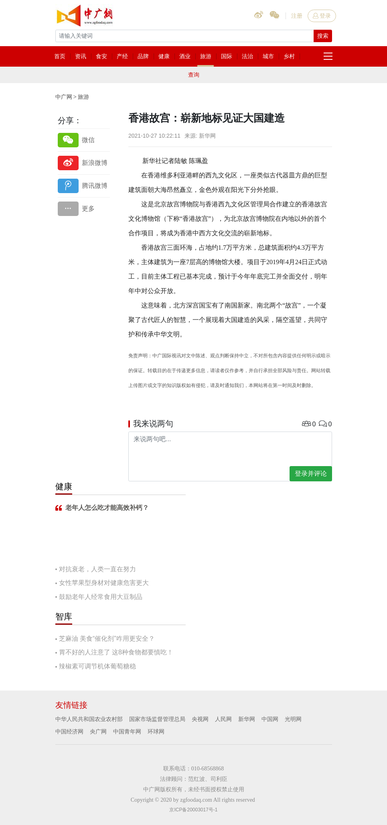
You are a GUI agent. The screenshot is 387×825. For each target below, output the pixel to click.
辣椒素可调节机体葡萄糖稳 (97, 666)
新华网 (246, 719)
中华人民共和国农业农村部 (89, 719)
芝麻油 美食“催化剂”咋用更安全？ (107, 638)
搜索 (322, 36)
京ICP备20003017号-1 (193, 810)
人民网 (223, 719)
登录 (322, 15)
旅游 (83, 97)
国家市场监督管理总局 (157, 719)
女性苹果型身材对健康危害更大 (104, 582)
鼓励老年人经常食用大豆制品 (100, 596)
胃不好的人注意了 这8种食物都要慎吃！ (116, 652)
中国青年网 (127, 731)
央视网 (200, 719)
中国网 (269, 719)
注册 (296, 15)
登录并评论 (311, 473)
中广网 (63, 97)
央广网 (98, 731)
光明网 (293, 719)
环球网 (156, 731)
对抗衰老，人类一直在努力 (97, 569)
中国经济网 (69, 731)
